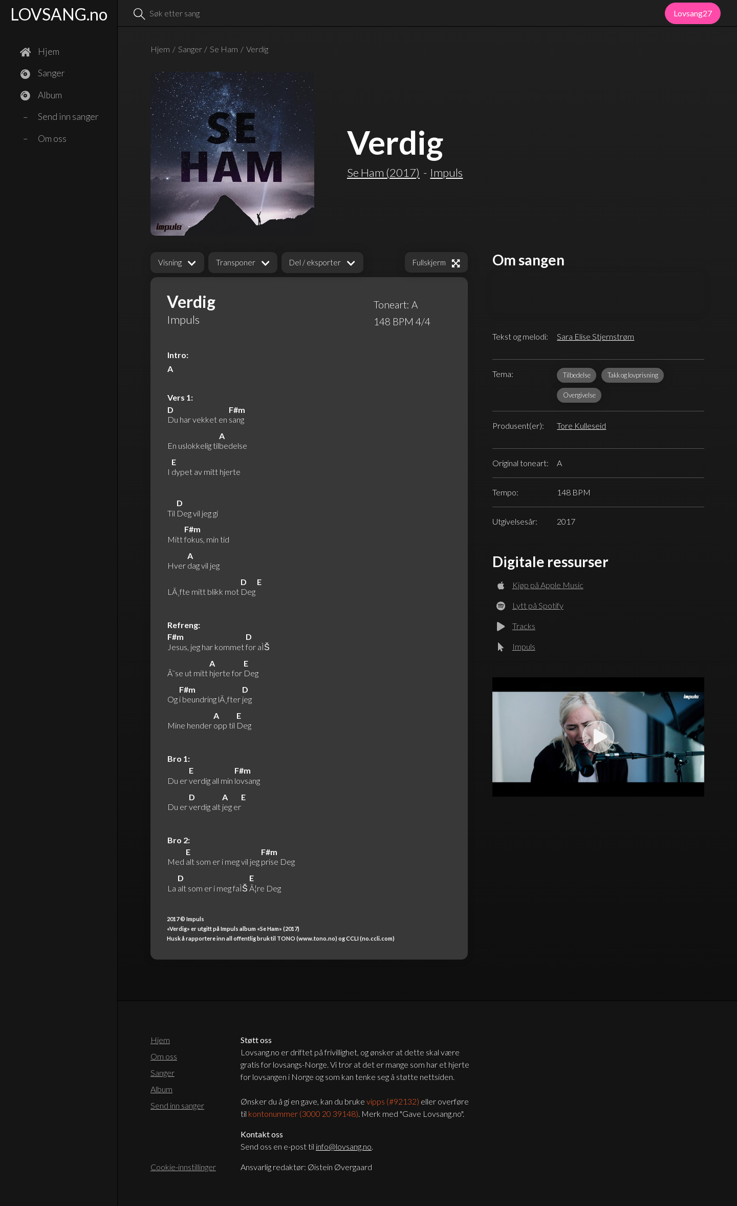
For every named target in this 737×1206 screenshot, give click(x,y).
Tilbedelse (577, 375)
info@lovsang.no (344, 1146)
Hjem (160, 49)
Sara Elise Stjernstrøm (595, 336)
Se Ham (224, 49)
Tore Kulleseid (581, 425)
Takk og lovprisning (633, 375)
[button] (177, 262)
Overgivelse (579, 395)
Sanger (190, 49)
